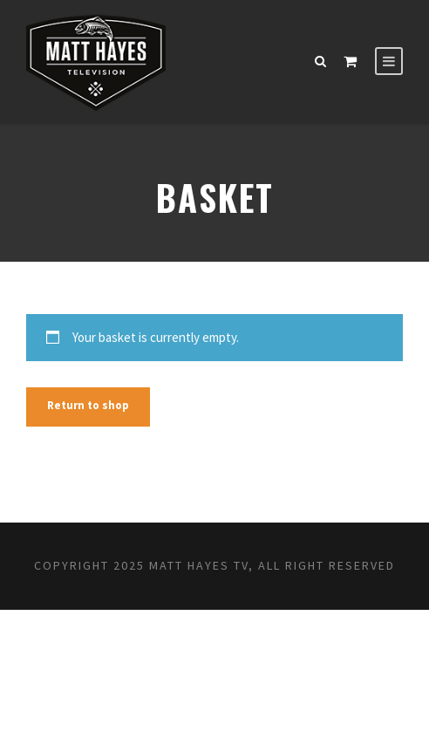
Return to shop (88, 405)
